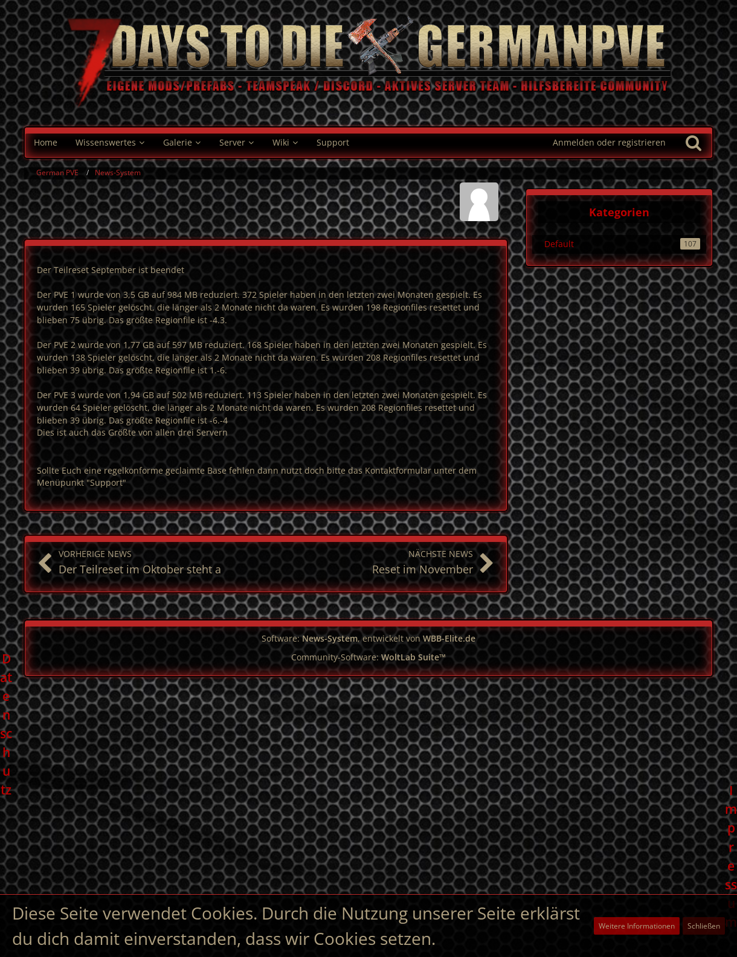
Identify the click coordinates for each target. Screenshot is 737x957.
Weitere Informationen (637, 926)
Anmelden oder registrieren (609, 142)
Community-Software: (368, 657)
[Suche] (693, 142)
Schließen (703, 926)
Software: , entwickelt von (368, 638)
